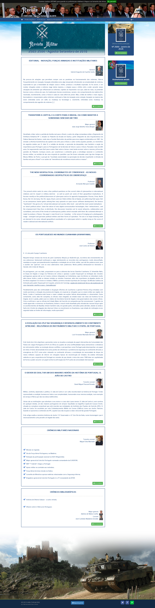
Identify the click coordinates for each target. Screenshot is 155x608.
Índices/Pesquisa (54, 20)
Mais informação (121, 83)
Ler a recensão (97, 524)
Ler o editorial (97, 106)
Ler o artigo (98, 163)
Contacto (80, 20)
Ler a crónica (98, 483)
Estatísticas (68, 20)
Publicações (30, 20)
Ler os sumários (121, 53)
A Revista (41, 20)
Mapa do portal (77, 603)
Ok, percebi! (112, 1)
